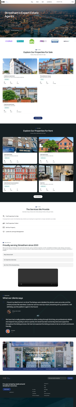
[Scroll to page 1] (37, 315)
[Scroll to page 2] (38, 315)
